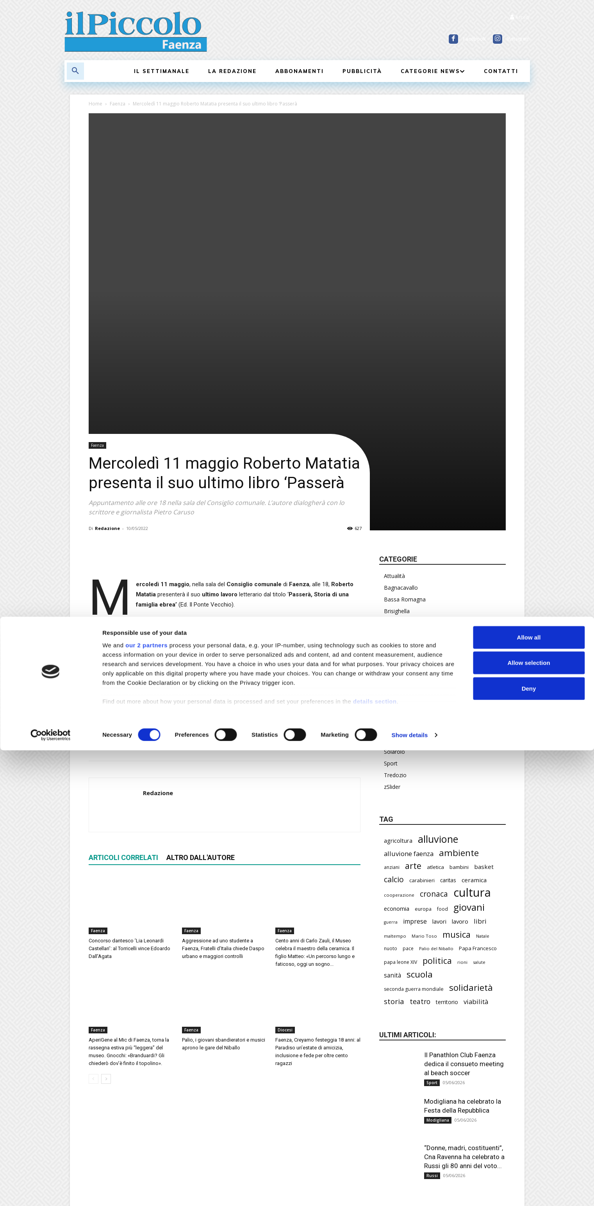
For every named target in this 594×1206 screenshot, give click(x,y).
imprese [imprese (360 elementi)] (415, 739)
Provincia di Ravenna (410, 534)
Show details (410, 1190)
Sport (391, 581)
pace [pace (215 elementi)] (408, 766)
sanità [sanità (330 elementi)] (392, 793)
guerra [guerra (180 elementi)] (391, 739)
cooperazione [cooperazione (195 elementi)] (399, 712)
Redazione (107, 346)
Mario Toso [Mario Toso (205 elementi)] (424, 753)
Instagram (518, 39)
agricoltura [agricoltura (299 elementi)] (398, 658)
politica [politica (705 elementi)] (437, 778)
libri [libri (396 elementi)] (480, 739)
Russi (390, 557)
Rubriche (395, 545)
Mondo (393, 522)
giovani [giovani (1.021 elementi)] (469, 725)
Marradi (393, 499)
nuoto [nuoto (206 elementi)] (390, 766)
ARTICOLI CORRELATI (123, 675)
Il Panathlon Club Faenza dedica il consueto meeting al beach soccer (464, 881)
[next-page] (106, 897)
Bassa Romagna (405, 417)
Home (95, 103)
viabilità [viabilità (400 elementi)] (476, 819)
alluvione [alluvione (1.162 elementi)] (438, 657)
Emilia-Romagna (404, 463)
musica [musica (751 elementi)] (456, 752)
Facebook (474, 39)
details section (375, 1157)
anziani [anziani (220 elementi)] (392, 684)
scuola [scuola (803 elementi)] (420, 792)
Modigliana (398, 510)
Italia (390, 487)
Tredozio (395, 592)
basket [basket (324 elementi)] (484, 684)
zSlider (392, 604)
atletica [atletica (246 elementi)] (435, 684)
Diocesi (285, 848)
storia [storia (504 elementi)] (394, 819)
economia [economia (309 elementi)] (396, 726)
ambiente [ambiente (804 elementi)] (459, 670)
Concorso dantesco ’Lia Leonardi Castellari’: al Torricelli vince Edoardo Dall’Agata (129, 766)
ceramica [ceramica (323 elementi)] (474, 697)
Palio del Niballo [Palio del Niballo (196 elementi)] (436, 766)
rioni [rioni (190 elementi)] (462, 780)
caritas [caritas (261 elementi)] (448, 697)
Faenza (117, 103)
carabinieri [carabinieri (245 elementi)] (422, 697)
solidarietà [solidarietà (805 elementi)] (471, 805)
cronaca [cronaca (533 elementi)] (434, 711)
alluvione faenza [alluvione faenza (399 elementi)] (408, 671)
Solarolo (394, 569)
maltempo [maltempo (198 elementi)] (395, 753)
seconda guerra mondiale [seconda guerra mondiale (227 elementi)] (414, 806)
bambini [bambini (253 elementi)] (459, 684)
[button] (75, 71)
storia (159, 529)
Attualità (394, 393)
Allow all (529, 1093)
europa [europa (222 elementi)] (423, 726)
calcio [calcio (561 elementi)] (394, 697)
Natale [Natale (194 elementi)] (482, 753)
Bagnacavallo (401, 405)
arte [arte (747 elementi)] (413, 683)
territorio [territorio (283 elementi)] (447, 819)
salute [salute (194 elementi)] (479, 780)
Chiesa (392, 440)
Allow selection (528, 1118)
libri (140, 529)
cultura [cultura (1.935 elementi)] (472, 710)
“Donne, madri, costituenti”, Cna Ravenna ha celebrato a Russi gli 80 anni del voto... (464, 974)
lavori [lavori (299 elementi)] (439, 739)
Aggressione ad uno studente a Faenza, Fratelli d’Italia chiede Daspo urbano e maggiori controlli (223, 766)
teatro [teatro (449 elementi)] (420, 819)
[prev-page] (93, 897)
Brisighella (397, 428)
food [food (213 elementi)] (442, 726)
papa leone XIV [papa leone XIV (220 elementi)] (400, 779)
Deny (529, 1144)
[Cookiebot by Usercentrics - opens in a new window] (50, 1191)
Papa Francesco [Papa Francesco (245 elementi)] (478, 765)
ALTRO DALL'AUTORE (200, 675)
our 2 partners (146, 1100)
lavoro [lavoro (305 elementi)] (460, 739)
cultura (120, 529)
